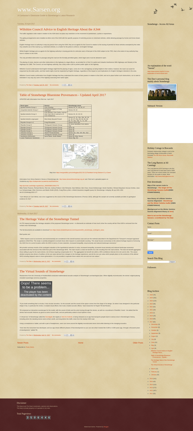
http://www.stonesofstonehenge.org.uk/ (72, 179)
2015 (151, 381)
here (171, 211)
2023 (151, 304)
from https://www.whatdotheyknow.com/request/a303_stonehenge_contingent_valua (76, 230)
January (154, 374)
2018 (151, 319)
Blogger (106, 427)
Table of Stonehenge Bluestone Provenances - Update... (160, 356)
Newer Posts (22, 343)
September (155, 333)
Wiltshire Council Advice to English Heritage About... (161, 351)
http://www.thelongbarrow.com (164, 176)
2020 (151, 313)
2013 (151, 387)
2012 (151, 390)
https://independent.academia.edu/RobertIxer (43, 181)
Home (80, 343)
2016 (151, 378)
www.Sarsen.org (38, 9)
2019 (151, 316)
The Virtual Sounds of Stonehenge (42, 271)
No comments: (54, 85)
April (152, 348)
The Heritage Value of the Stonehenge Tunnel (49, 219)
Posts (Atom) (30, 347)
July (152, 339)
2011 (151, 393)
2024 (151, 301)
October (154, 330)
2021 (151, 310)
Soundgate (48, 317)
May (152, 345)
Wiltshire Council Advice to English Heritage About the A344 (60, 29)
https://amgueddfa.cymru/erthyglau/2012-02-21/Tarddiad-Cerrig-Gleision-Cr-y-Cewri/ (83, 172)
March (153, 368)
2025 (151, 298)
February (154, 372)
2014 (151, 384)
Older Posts (138, 343)
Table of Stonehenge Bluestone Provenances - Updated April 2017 (63, 95)
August (153, 336)
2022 (151, 307)
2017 (151, 322)
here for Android (67, 317)
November (154, 327)
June (153, 342)
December (154, 324)
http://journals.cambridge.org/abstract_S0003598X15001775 (39, 185)
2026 (151, 295)
